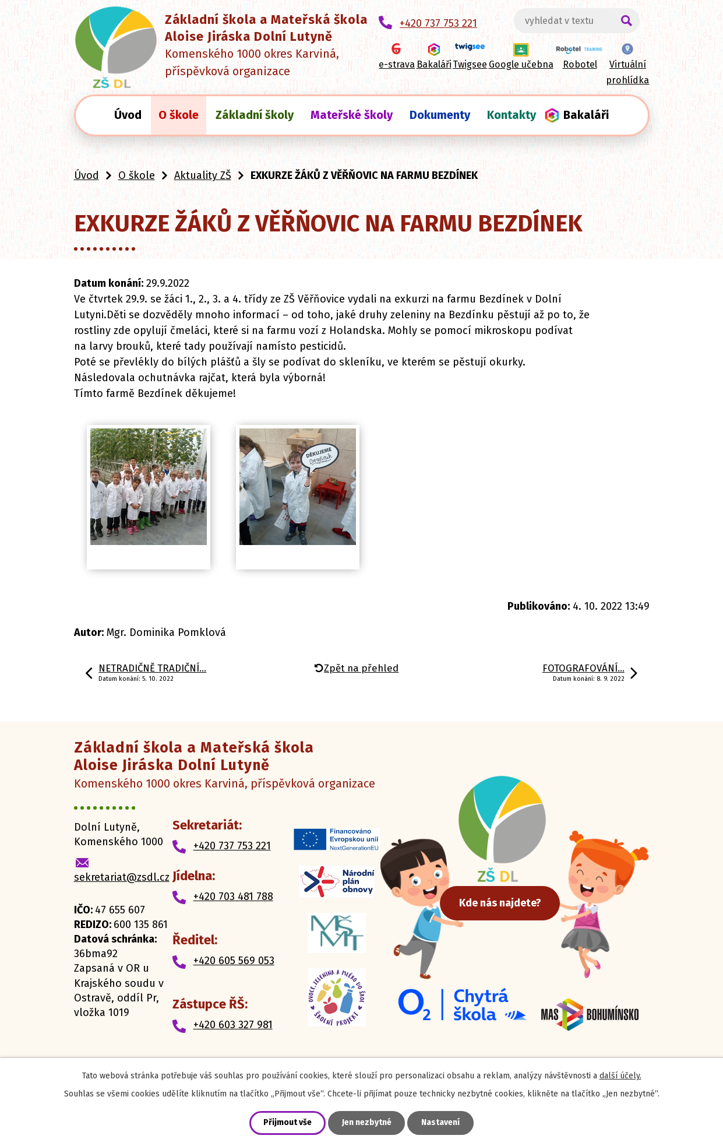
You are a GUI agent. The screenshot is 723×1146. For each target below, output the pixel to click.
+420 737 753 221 (232, 845)
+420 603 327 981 (233, 1024)
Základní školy (255, 115)
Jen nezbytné (367, 1123)
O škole (178, 115)
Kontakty (511, 115)
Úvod (128, 115)
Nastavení (441, 1123)
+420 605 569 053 (233, 960)
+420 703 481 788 (233, 896)
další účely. (620, 1076)
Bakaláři (586, 115)
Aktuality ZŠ (202, 175)
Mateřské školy (352, 115)
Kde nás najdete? (509, 906)
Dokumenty (440, 115)
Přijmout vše (287, 1123)
